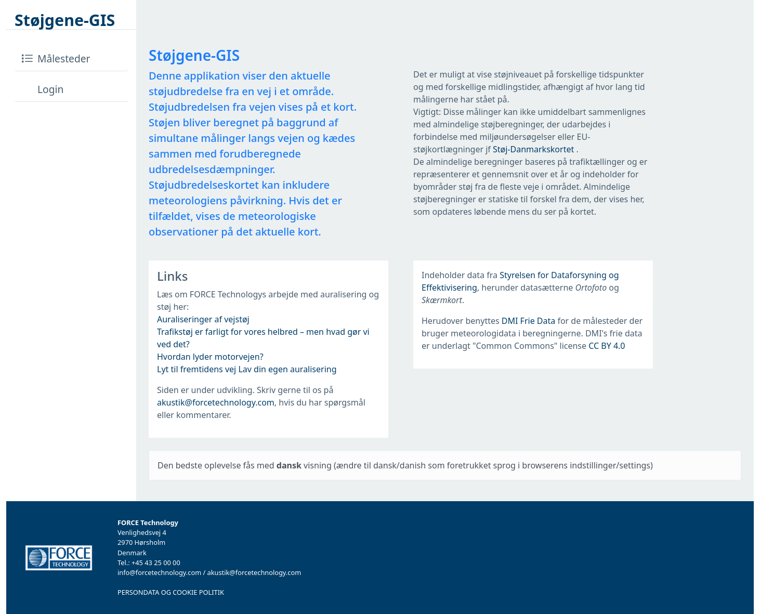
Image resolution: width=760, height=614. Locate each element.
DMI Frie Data (528, 320)
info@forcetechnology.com (159, 572)
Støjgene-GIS (65, 20)
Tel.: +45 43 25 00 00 (148, 562)
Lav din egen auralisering (287, 369)
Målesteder (55, 58)
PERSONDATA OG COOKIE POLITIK (170, 592)
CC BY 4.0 (606, 345)
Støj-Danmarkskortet (534, 149)
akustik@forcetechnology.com (215, 402)
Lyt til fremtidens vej (196, 369)
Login (42, 89)
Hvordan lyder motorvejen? (210, 356)
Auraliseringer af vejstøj (203, 319)
